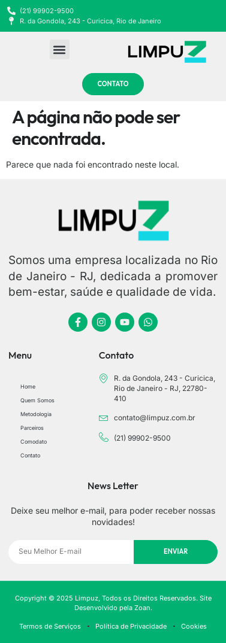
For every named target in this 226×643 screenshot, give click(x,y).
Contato (30, 455)
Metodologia (36, 414)
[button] (60, 49)
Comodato (33, 441)
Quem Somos (37, 400)
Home (27, 386)
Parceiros (32, 427)
